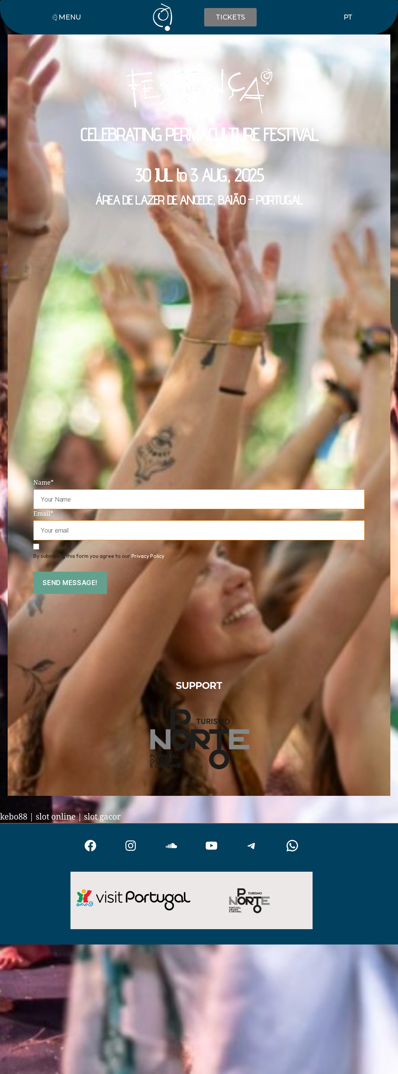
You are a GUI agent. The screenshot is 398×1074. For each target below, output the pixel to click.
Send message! (70, 583)
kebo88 (14, 817)
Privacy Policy (147, 556)
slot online (55, 817)
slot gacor (102, 817)
